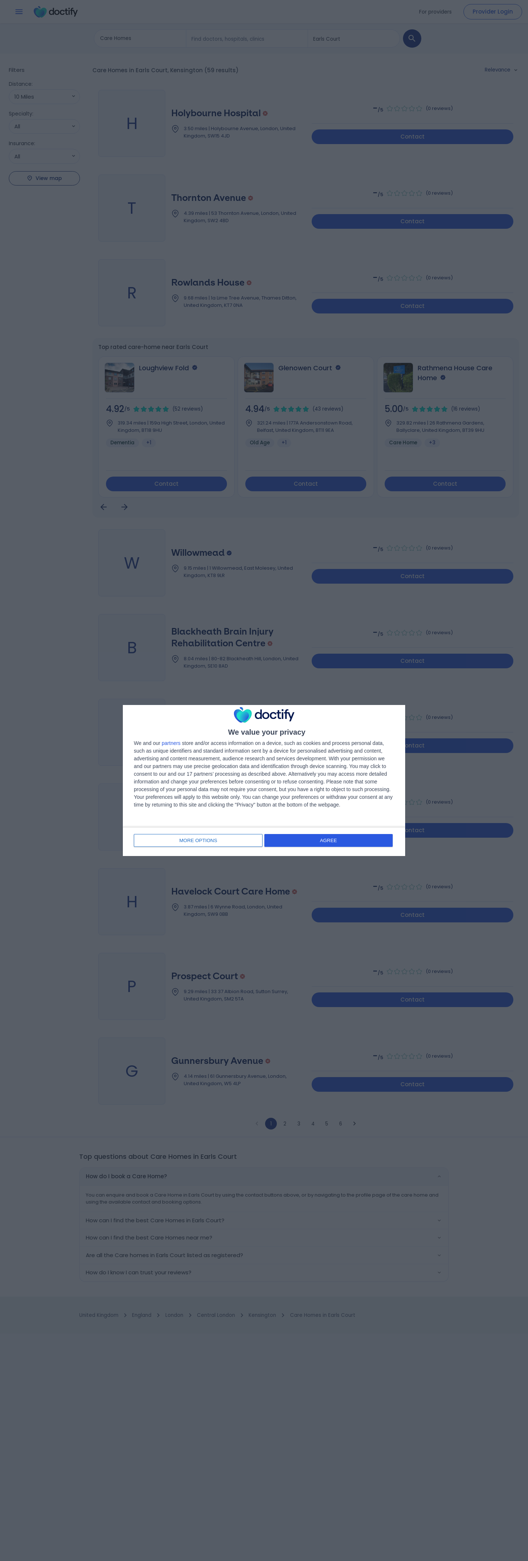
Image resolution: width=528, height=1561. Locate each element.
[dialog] (264, 780)
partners (171, 743)
